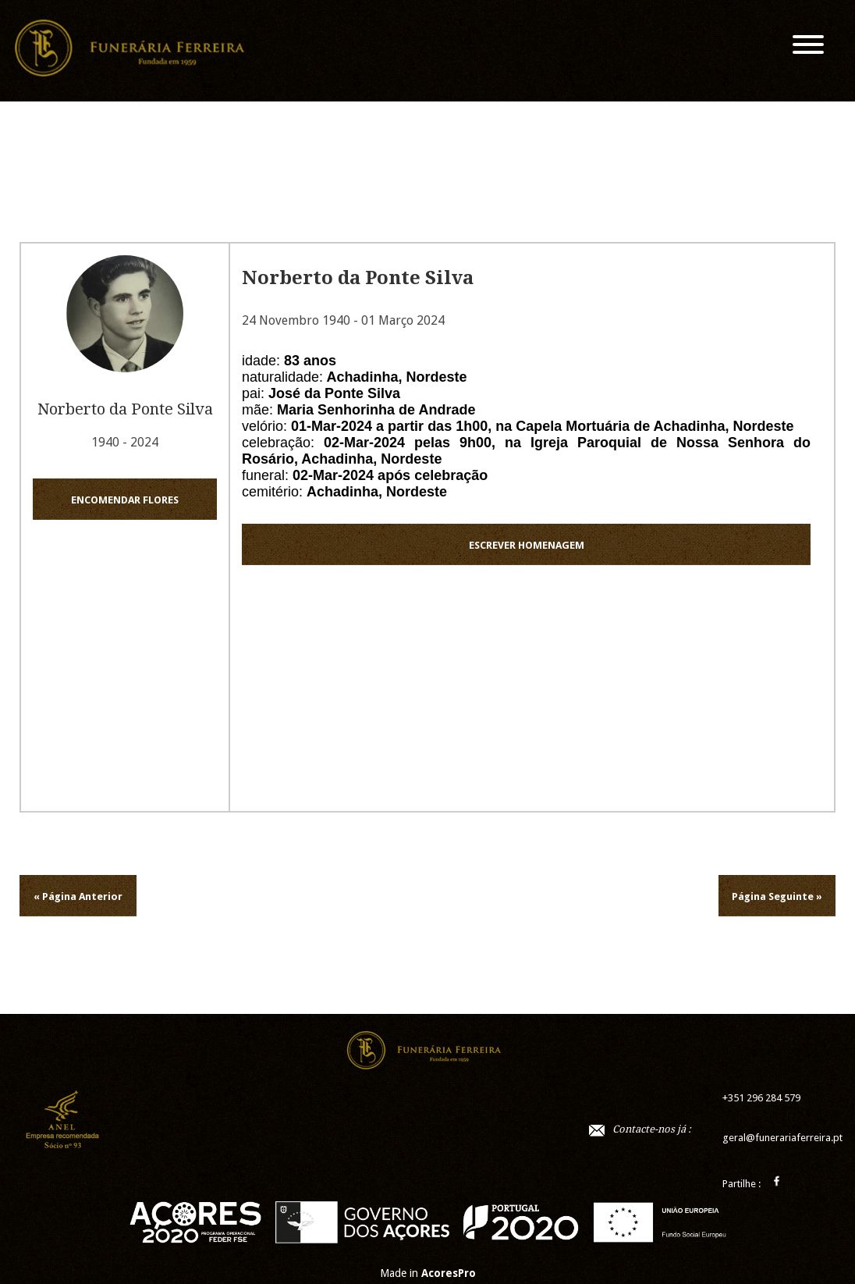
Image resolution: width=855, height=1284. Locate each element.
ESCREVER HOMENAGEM (526, 545)
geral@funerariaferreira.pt (782, 1138)
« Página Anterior (78, 896)
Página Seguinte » (777, 896)
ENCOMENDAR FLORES (125, 500)
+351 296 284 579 (761, 1098)
